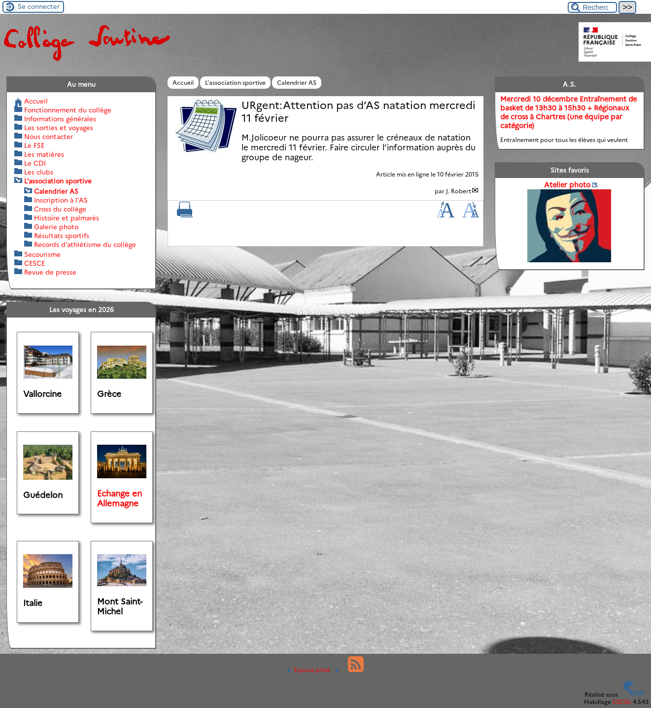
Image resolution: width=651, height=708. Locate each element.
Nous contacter (48, 137)
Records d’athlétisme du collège (85, 244)
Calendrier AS (296, 82)
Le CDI (35, 163)
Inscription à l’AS (61, 200)
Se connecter (39, 6)
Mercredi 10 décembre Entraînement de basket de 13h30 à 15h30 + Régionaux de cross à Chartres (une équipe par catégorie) (568, 112)
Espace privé (309, 669)
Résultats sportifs (61, 236)
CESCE (34, 263)
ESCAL (622, 702)
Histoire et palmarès (66, 218)
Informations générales (60, 119)
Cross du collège (60, 209)
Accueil (183, 82)
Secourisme (42, 254)
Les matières (44, 154)
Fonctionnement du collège (67, 110)
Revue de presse (50, 272)
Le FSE (34, 145)
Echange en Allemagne (119, 498)
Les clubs (38, 172)
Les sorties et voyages (58, 128)
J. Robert (458, 191)
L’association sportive (235, 82)
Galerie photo (56, 227)
